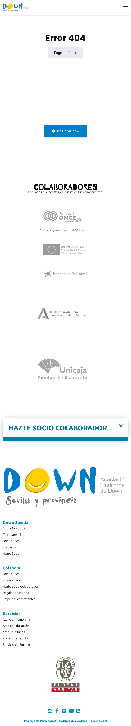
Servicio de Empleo (16, 644)
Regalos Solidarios (16, 592)
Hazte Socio (11, 553)
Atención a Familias (16, 638)
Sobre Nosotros (14, 528)
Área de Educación (16, 625)
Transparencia (13, 534)
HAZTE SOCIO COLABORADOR (58, 427)
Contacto (9, 547)
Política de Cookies (73, 721)
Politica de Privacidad (40, 721)
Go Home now (65, 131)
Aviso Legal (99, 721)
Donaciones (11, 540)
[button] (65, 429)
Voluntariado (12, 580)
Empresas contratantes (19, 599)
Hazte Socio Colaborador (20, 586)
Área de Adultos (14, 632)
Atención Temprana (16, 619)
